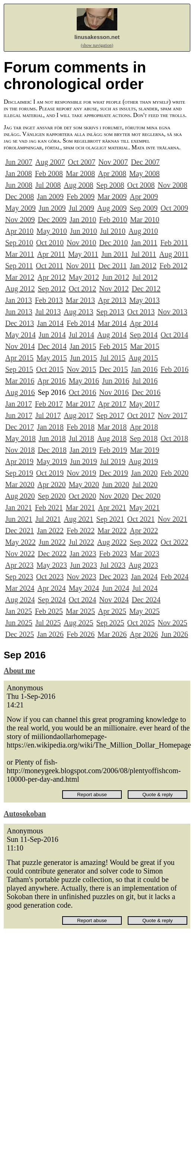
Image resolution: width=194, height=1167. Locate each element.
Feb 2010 (113, 219)
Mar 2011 (19, 254)
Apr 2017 (112, 404)
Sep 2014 (144, 335)
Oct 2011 (49, 266)
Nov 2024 (113, 600)
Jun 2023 (83, 565)
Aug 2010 (143, 231)
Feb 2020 (174, 473)
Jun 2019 (83, 461)
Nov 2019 (81, 473)
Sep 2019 (19, 473)
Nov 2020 (113, 496)
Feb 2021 (49, 507)
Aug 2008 (78, 185)
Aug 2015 (143, 358)
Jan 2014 (50, 323)
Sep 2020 (52, 496)
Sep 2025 (110, 623)
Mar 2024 (19, 588)
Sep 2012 (52, 289)
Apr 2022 (144, 530)
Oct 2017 (141, 415)
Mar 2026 (112, 634)
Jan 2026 (50, 634)
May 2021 (144, 507)
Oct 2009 (174, 208)
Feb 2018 (81, 427)
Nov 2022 (20, 554)
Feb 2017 (49, 404)
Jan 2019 (83, 450)
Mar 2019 (144, 450)
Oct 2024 (82, 600)
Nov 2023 (81, 577)
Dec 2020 (146, 496)
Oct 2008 (141, 185)
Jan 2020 (144, 473)
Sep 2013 (110, 312)
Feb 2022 (81, 530)
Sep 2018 (144, 438)
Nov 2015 (81, 369)
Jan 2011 (144, 243)
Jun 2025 (18, 623)
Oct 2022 (174, 542)
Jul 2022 (81, 542)
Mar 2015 (144, 346)
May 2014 (20, 335)
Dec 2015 (113, 369)
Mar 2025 (80, 611)
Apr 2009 (144, 196)
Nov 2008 (172, 185)
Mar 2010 (144, 219)
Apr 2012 (51, 277)
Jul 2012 (145, 277)
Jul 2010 (112, 231)
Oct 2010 (50, 243)
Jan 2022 (50, 530)
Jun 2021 (18, 519)
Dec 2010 (113, 243)
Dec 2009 (52, 219)
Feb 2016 (174, 369)
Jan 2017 (18, 404)
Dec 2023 (113, 577)
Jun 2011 (114, 254)
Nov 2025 (172, 623)
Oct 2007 (81, 162)
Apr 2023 (19, 565)
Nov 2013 (172, 312)
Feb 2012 (173, 266)
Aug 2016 (20, 392)
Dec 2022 (52, 554)
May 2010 (51, 231)
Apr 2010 (19, 231)
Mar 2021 (80, 507)
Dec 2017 (19, 427)
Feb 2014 (81, 323)
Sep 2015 (19, 369)
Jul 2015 (112, 358)
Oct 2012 (82, 289)
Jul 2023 (112, 565)
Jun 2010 (83, 231)
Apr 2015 (19, 358)
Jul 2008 (48, 185)
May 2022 (20, 542)
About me (19, 671)
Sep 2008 (110, 185)
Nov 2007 (113, 162)
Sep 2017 (110, 415)
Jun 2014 (52, 335)
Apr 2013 (112, 300)
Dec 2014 (52, 346)
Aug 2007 (50, 162)
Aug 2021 (78, 519)
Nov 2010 (81, 243)
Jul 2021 (48, 519)
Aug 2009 (112, 208)
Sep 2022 (144, 542)
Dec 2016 (146, 392)
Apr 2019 (19, 461)
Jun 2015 (83, 358)
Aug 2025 (78, 623)
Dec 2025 (19, 634)
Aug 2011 (174, 254)
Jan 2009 (50, 196)
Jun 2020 (115, 484)
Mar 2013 (80, 300)
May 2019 (51, 461)
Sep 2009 (144, 208)
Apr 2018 (144, 427)
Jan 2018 (50, 427)
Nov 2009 (20, 219)
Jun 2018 (52, 438)
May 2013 (144, 300)
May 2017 (144, 404)
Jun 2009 (52, 208)
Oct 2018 (174, 438)
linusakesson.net (97, 37)
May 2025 (144, 611)
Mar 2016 (19, 381)
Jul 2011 (143, 254)
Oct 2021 (141, 519)
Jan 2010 (83, 219)
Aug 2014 (112, 335)
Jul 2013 (48, 312)
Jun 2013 (18, 312)
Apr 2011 (51, 254)
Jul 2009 (81, 208)
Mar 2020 (19, 484)
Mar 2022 (112, 530)
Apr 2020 (51, 484)
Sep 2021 (110, 519)
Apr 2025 (112, 611)
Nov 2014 (20, 346)
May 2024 (84, 588)
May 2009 (20, 208)
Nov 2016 (113, 392)
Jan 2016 (144, 369)
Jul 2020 (145, 484)
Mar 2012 (19, 277)
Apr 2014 (144, 323)
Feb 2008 (49, 173)
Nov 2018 (20, 450)
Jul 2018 (81, 438)
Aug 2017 (78, 415)
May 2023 (51, 565)
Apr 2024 (51, 588)
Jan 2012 (143, 266)
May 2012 (84, 277)
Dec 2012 (146, 289)
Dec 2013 (19, 323)
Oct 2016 (82, 392)
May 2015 (51, 358)
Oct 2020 (82, 496)
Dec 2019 (113, 473)
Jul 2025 (48, 623)
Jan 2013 (18, 300)
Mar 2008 (80, 173)
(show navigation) (97, 45)
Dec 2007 (145, 162)
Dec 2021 (19, 530)
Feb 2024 (174, 577)
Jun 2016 (115, 381)
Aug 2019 (143, 461)
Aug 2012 (20, 289)
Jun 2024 (115, 588)
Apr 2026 (144, 634)
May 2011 (83, 254)
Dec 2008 (19, 196)
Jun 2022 (52, 542)
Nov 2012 (113, 289)
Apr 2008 (112, 173)
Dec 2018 (52, 450)
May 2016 (84, 381)
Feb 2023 (113, 554)
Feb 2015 (113, 346)
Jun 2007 (18, 162)
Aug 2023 (143, 565)
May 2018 (20, 438)
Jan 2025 (18, 611)
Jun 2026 (174, 634)
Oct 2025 (141, 623)
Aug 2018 (112, 438)
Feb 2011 (174, 243)
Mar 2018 (112, 427)
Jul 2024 (145, 588)
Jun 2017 (18, 415)
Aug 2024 (20, 600)
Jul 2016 (145, 381)
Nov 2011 (80, 266)
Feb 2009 (81, 196)
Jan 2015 (83, 346)
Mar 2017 (80, 404)
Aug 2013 (78, 312)
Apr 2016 (51, 381)
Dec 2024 (146, 600)
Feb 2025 (49, 611)
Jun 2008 (18, 185)
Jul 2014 (81, 335)
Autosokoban (25, 814)
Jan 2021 (18, 507)
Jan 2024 (144, 577)
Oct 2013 (141, 312)
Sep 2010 (19, 243)
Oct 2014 (174, 335)
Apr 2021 (112, 507)
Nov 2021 (172, 519)
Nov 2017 (172, 415)
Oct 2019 (50, 473)
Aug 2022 (112, 542)
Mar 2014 (112, 323)
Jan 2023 (83, 554)
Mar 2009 (112, 196)
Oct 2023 (50, 577)
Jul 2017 (48, 415)
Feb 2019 (113, 450)
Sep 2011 (19, 266)
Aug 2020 (20, 496)
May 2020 (84, 484)
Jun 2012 (115, 277)
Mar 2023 (144, 554)
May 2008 (144, 173)
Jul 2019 (112, 461)
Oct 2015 (50, 369)
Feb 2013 (49, 300)
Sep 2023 (19, 577)
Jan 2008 (18, 173)
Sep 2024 (52, 600)
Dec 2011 (112, 266)
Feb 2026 (81, 634)
